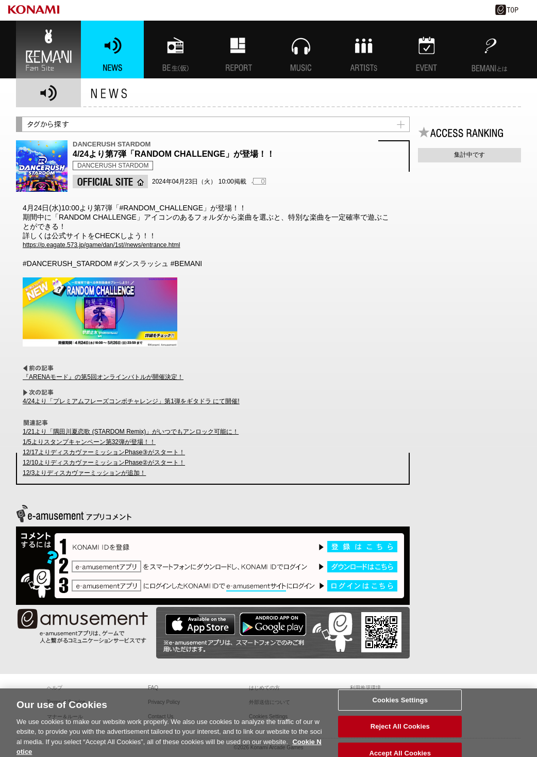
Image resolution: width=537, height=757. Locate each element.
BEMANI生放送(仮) (175, 49)
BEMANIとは (489, 49)
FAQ (153, 687)
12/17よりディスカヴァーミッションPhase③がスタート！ (104, 452)
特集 (238, 49)
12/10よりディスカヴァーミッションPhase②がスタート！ (104, 462)
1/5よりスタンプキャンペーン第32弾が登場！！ (89, 442)
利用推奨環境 (365, 687)
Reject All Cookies (400, 730)
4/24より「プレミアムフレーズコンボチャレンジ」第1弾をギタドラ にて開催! (131, 401)
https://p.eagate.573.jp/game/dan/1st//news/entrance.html (101, 245)
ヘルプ (54, 687)
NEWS (112, 49)
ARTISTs (363, 49)
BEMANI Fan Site (48, 49)
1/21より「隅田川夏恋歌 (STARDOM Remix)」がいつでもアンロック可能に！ (131, 431)
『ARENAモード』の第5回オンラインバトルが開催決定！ (103, 377)
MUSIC (301, 49)
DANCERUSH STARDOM (112, 165)
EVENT (426, 49)
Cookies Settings (400, 703)
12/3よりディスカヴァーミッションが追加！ (84, 472)
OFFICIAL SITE (110, 181)
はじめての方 (264, 687)
